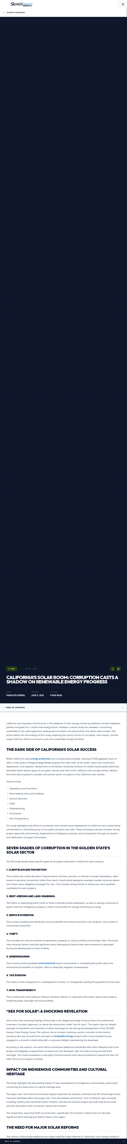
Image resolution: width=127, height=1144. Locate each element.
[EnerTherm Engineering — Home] (21, 4)
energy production (40, 758)
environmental (47, 963)
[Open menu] (123, 4)
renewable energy (63, 1036)
